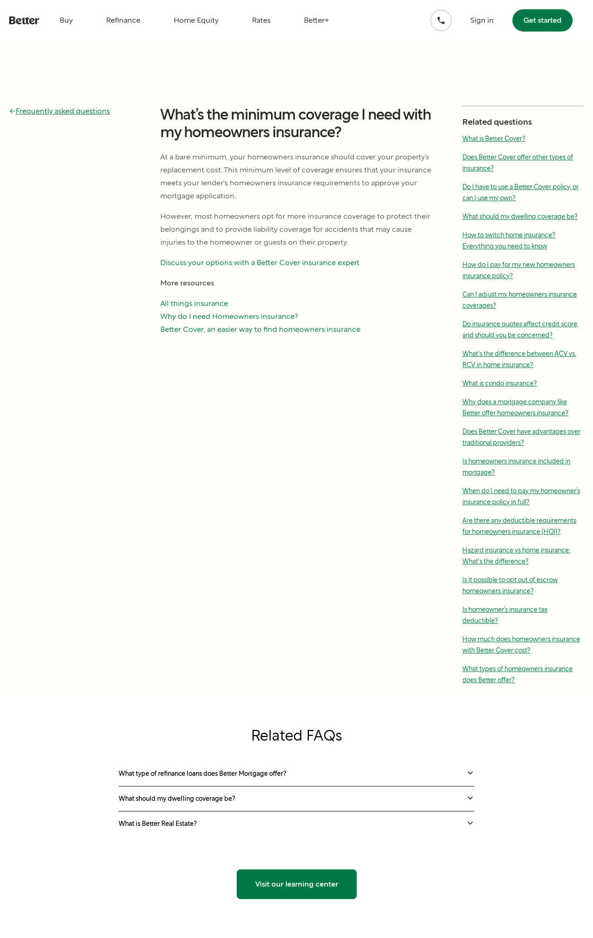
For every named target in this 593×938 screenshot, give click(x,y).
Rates (261, 20)
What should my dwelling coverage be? (520, 216)
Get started (542, 20)
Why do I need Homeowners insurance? (229, 316)
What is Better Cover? (493, 138)
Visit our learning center (296, 884)
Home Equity (196, 20)
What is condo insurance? (499, 383)
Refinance (123, 20)
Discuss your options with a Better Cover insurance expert (260, 262)
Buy (66, 20)
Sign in (482, 20)
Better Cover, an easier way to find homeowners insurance (260, 329)
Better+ (316, 20)
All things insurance (194, 303)
